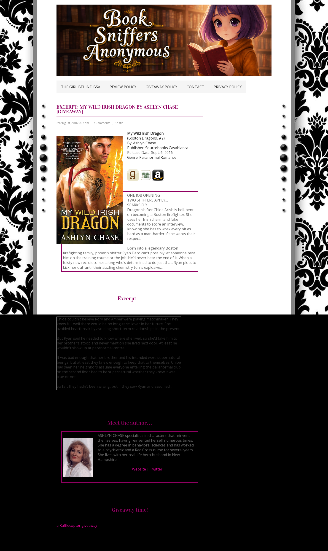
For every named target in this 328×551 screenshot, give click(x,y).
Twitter (156, 469)
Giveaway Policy (161, 86)
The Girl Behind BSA (80, 86)
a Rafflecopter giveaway (76, 525)
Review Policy (123, 86)
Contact (195, 86)
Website (139, 469)
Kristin (119, 123)
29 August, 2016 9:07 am (72, 123)
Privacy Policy (228, 86)
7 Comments (101, 123)
